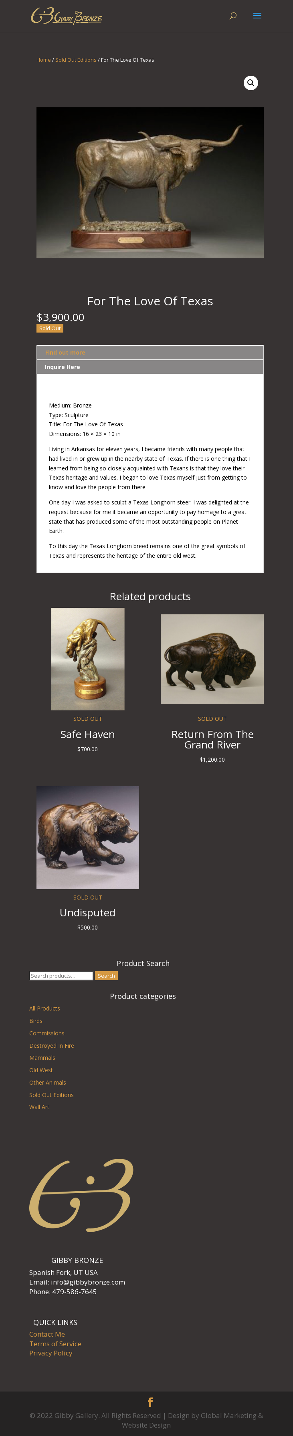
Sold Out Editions (76, 59)
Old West (41, 1070)
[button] (251, 83)
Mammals (42, 1057)
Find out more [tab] (65, 352)
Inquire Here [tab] (62, 367)
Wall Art (39, 1107)
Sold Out (50, 328)
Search (106, 975)
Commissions (47, 1033)
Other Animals (47, 1082)
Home (43, 59)
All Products (44, 1008)
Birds (35, 1021)
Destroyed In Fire (51, 1045)
